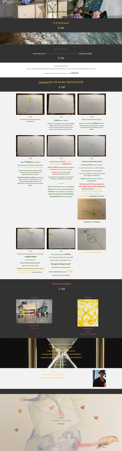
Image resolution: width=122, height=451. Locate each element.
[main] (61, 11)
